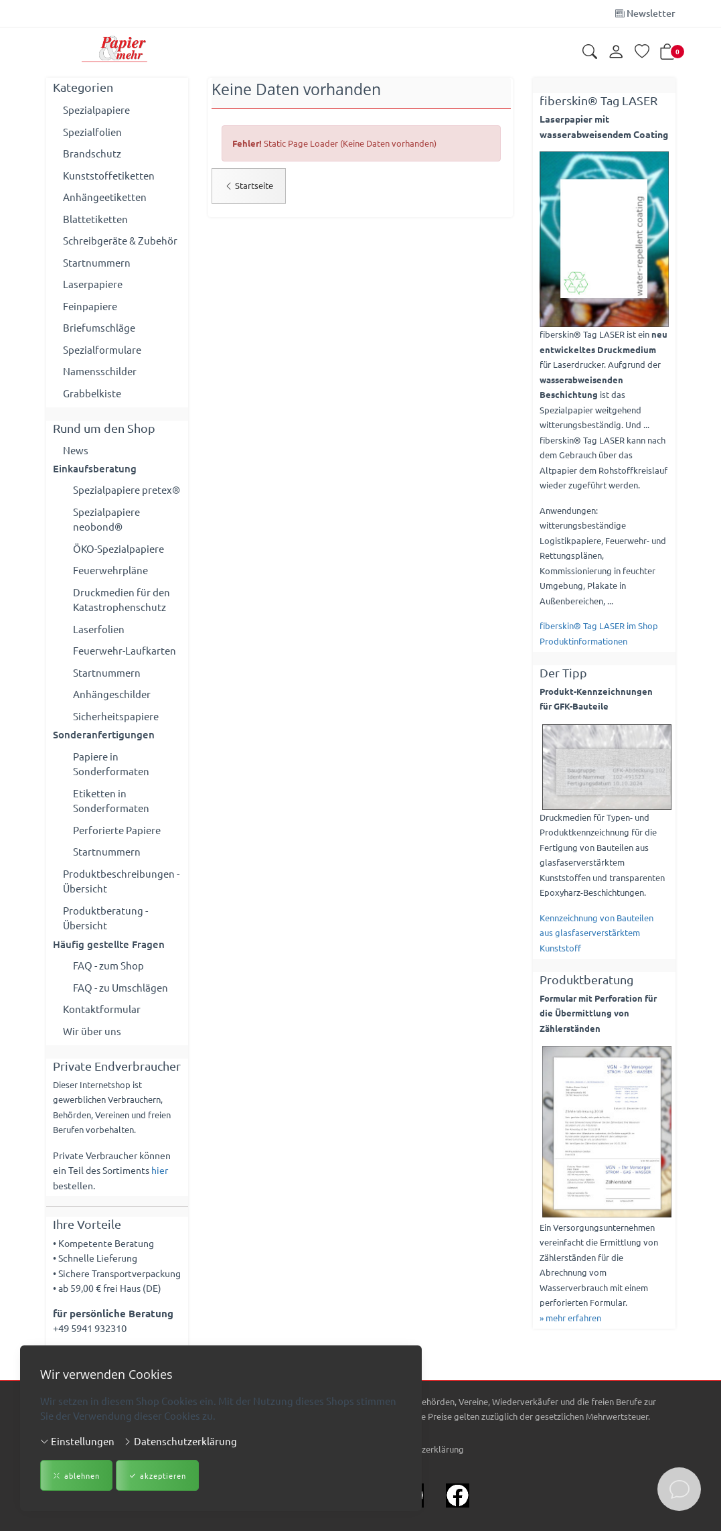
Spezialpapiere (96, 109)
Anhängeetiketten (105, 196)
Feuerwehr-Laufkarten (124, 651)
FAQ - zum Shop (108, 965)
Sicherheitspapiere (116, 716)
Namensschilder (100, 370)
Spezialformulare (102, 349)
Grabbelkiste (92, 393)
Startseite (248, 185)
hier (159, 1170)
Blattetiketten (95, 218)
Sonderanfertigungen (104, 735)
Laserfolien (99, 628)
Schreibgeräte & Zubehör (120, 240)
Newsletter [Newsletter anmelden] (645, 13)
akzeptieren (157, 1475)
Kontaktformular (102, 1009)
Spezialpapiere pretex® (126, 490)
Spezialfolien (92, 131)
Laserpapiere (93, 283)
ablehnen (76, 1475)
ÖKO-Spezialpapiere (118, 548)
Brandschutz (92, 153)
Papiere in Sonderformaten (111, 764)
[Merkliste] (642, 52)
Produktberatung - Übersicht (105, 918)
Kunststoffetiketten (109, 175)
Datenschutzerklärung (180, 1441)
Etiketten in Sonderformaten (111, 801)
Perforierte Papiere (117, 829)
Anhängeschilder (112, 694)
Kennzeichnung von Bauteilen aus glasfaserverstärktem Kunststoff (596, 932)
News (75, 450)
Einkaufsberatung (95, 468)
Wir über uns (92, 1030)
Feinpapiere (90, 305)
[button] (589, 52)
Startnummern (97, 262)
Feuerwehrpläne (110, 570)
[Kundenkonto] (616, 52)
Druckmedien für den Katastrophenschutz (121, 600)
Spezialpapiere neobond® (106, 519)
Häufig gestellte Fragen (109, 944)
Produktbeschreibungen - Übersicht (121, 881)
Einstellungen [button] (77, 1441)
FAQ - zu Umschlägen (120, 987)
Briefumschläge (99, 327)
